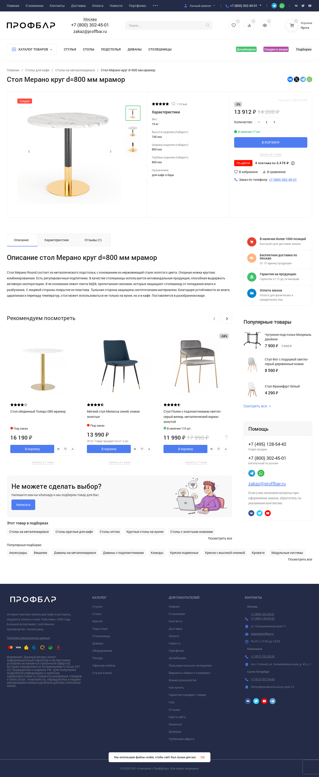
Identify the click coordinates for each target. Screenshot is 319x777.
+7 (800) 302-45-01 (243, 5)
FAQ (171, 702)
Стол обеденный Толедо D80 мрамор (38, 411)
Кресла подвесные (184, 552)
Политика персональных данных (28, 638)
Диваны (135, 49)
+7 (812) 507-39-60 (263, 679)
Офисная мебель (103, 665)
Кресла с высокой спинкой (225, 552)
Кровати (258, 552)
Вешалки (40, 552)
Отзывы (174, 710)
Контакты (175, 621)
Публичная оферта (181, 739)
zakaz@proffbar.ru (90, 31)
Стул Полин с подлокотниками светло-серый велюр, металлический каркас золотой (192, 416)
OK (203, 757)
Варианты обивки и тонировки (189, 673)
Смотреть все (257, 406)
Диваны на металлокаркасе (75, 552)
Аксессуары (18, 552)
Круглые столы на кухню (145, 531)
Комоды (157, 552)
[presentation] (28, 151)
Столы (88, 49)
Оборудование (102, 651)
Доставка (175, 629)
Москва (90, 19)
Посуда (97, 658)
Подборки (303, 49)
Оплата (174, 636)
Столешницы (160, 49)
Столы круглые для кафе (74, 531)
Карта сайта (177, 717)
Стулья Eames (102, 673)
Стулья (70, 49)
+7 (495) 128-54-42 (263, 618)
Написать (23, 504)
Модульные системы (287, 552)
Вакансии (175, 724)
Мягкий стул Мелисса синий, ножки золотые (113, 414)
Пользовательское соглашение (190, 665)
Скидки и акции (276, 49)
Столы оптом (110, 531)
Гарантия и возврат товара (187, 695)
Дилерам (175, 731)
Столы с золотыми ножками (191, 531)
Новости (174, 643)
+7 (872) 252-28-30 (263, 656)
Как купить (176, 687)
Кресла (97, 621)
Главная (174, 606)
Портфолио (176, 651)
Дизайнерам (246, 49)
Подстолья (111, 49)
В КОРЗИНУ (271, 142)
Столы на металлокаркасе (29, 531)
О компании (177, 614)
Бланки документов (182, 680)
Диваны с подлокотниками (123, 552)
